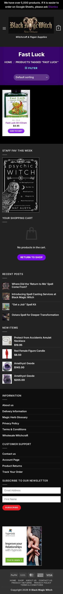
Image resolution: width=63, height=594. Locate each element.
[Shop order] (31, 77)
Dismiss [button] (53, 6)
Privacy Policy (10, 423)
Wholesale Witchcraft (15, 435)
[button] (4, 28)
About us (8, 405)
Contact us (9, 453)
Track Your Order (12, 471)
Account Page (10, 459)
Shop (21, 580)
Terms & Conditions (14, 429)
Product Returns (12, 465)
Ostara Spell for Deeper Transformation (35, 314)
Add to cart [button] (16, 131)
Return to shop (31, 257)
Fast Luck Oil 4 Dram (16, 123)
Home (8, 62)
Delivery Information (14, 411)
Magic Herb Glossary (14, 417)
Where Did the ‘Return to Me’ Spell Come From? (32, 285)
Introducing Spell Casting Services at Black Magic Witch (34, 296)
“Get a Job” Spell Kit (24, 304)
